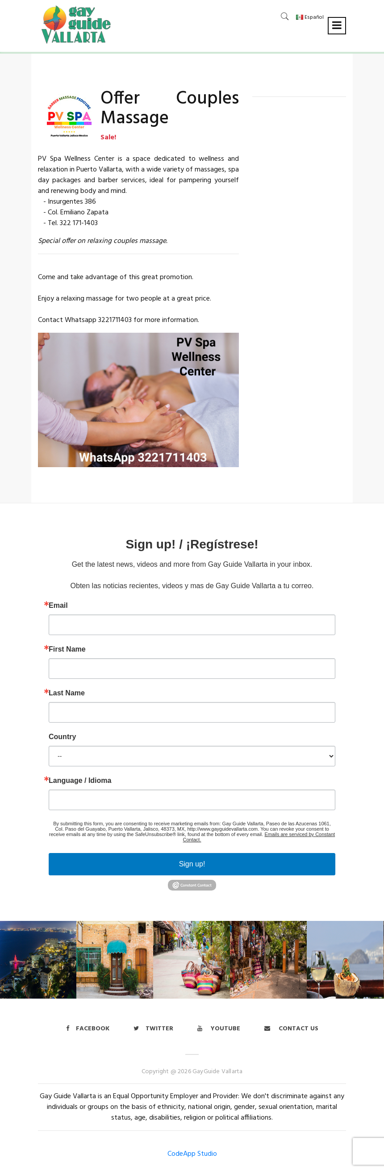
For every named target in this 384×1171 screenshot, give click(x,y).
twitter (153, 1029)
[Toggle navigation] (337, 25)
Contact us (291, 1029)
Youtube (218, 1029)
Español (310, 17)
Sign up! (192, 864)
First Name (67, 649)
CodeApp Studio (192, 1154)
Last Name (67, 693)
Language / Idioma (80, 780)
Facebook (87, 1029)
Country (62, 736)
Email (58, 605)
